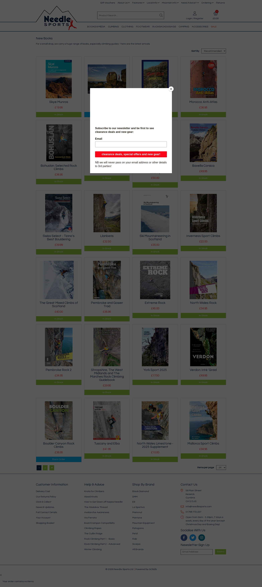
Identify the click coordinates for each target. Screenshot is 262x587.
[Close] (171, 88)
